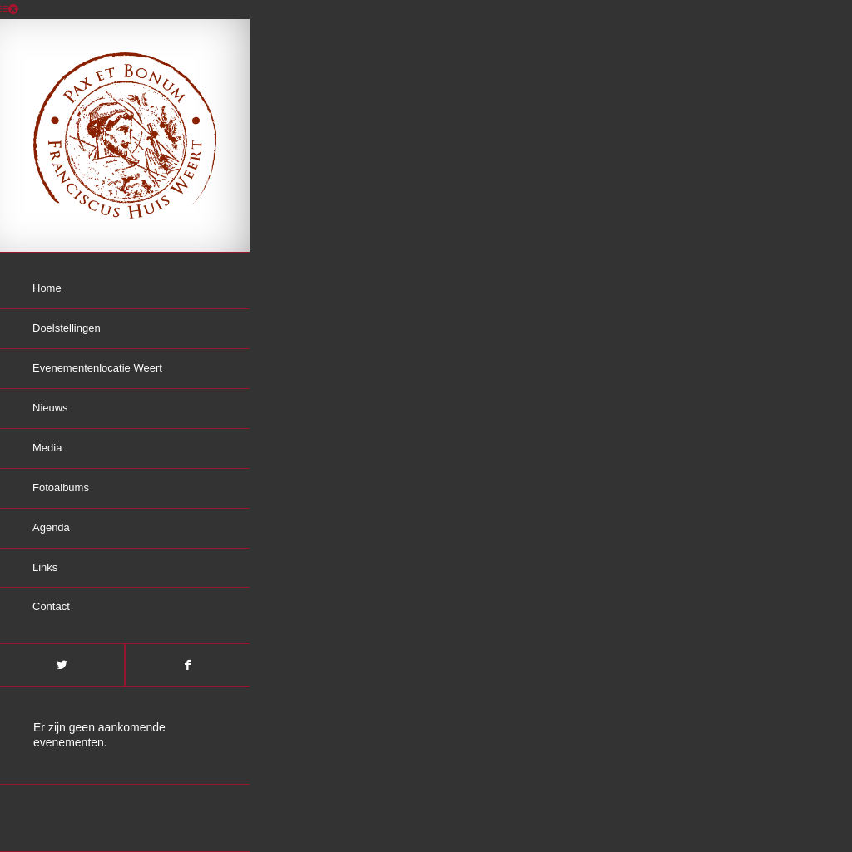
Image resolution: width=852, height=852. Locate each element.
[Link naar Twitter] (62, 665)
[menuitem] (125, 289)
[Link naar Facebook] (187, 665)
